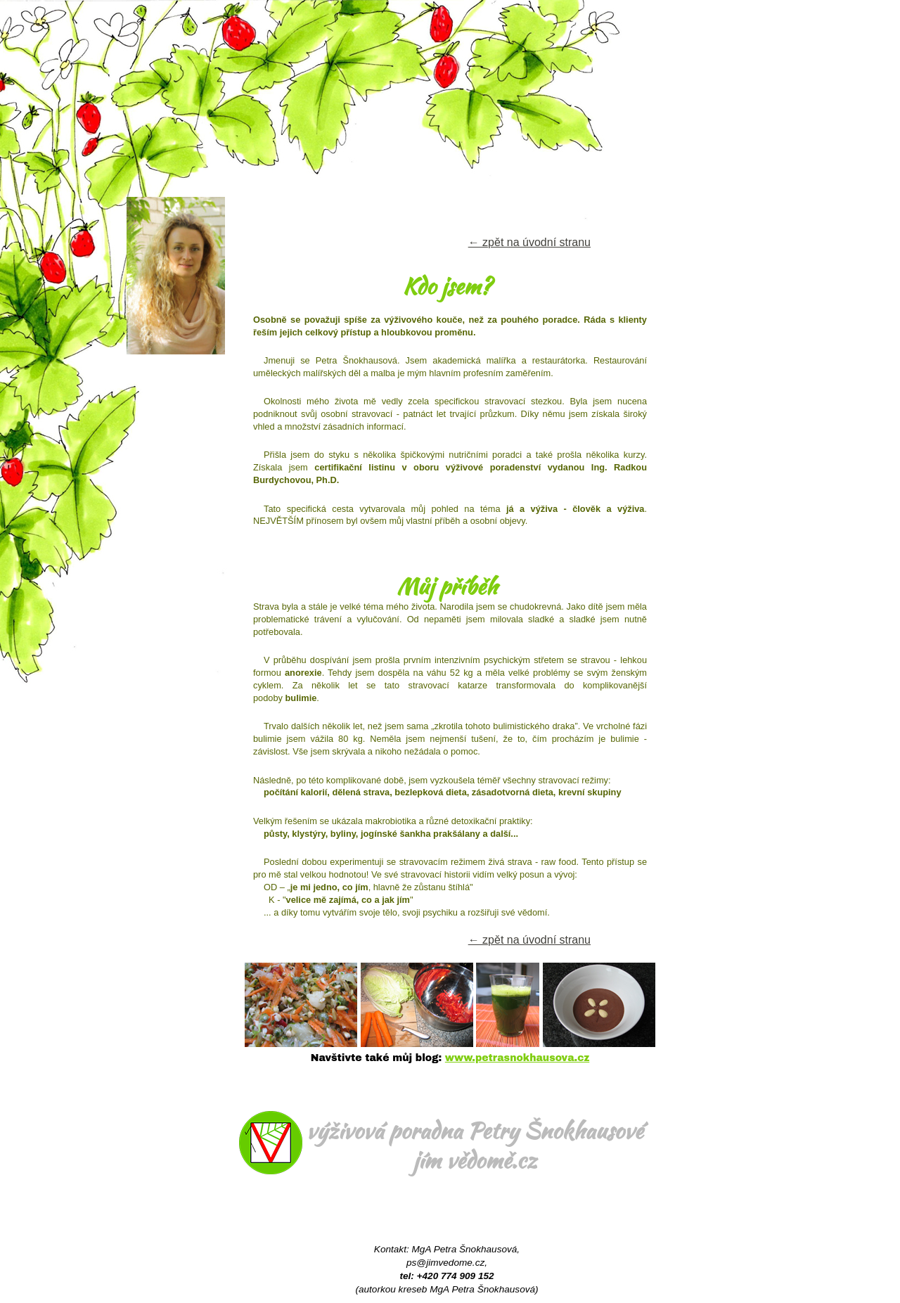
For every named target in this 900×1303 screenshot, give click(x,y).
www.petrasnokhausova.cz (517, 1058)
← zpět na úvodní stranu (529, 242)
